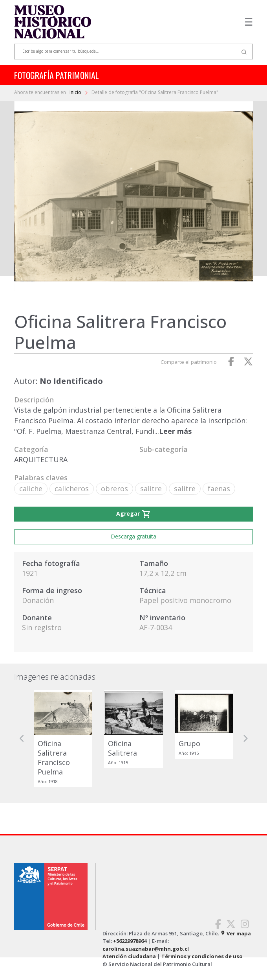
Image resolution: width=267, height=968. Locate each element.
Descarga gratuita (133, 536)
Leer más (175, 431)
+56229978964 (129, 940)
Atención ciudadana (129, 956)
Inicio (75, 92)
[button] (22, 738)
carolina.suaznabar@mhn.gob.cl (145, 948)
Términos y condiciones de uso (202, 956)
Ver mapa (235, 933)
